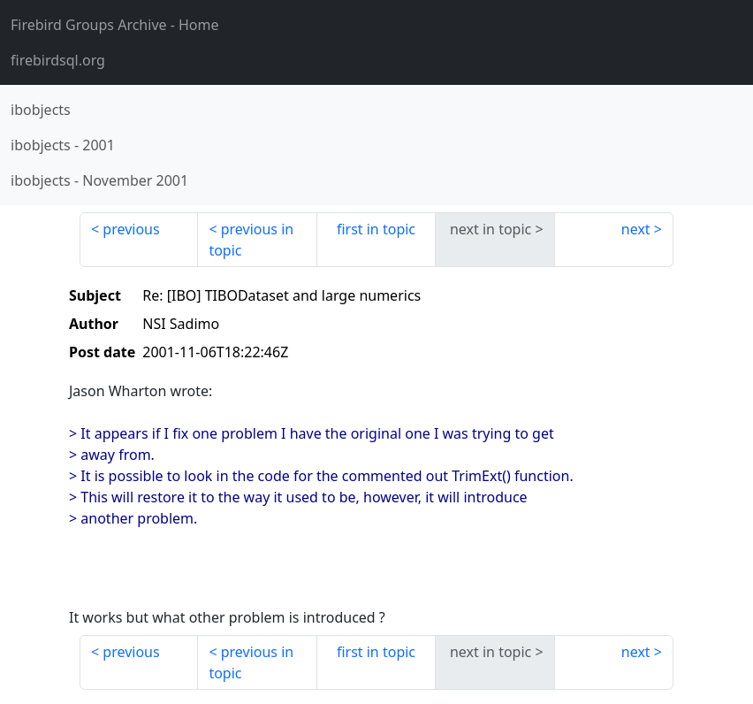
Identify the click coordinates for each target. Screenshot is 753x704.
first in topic (376, 229)
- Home (115, 24)
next (635, 229)
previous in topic (251, 239)
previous (131, 229)
